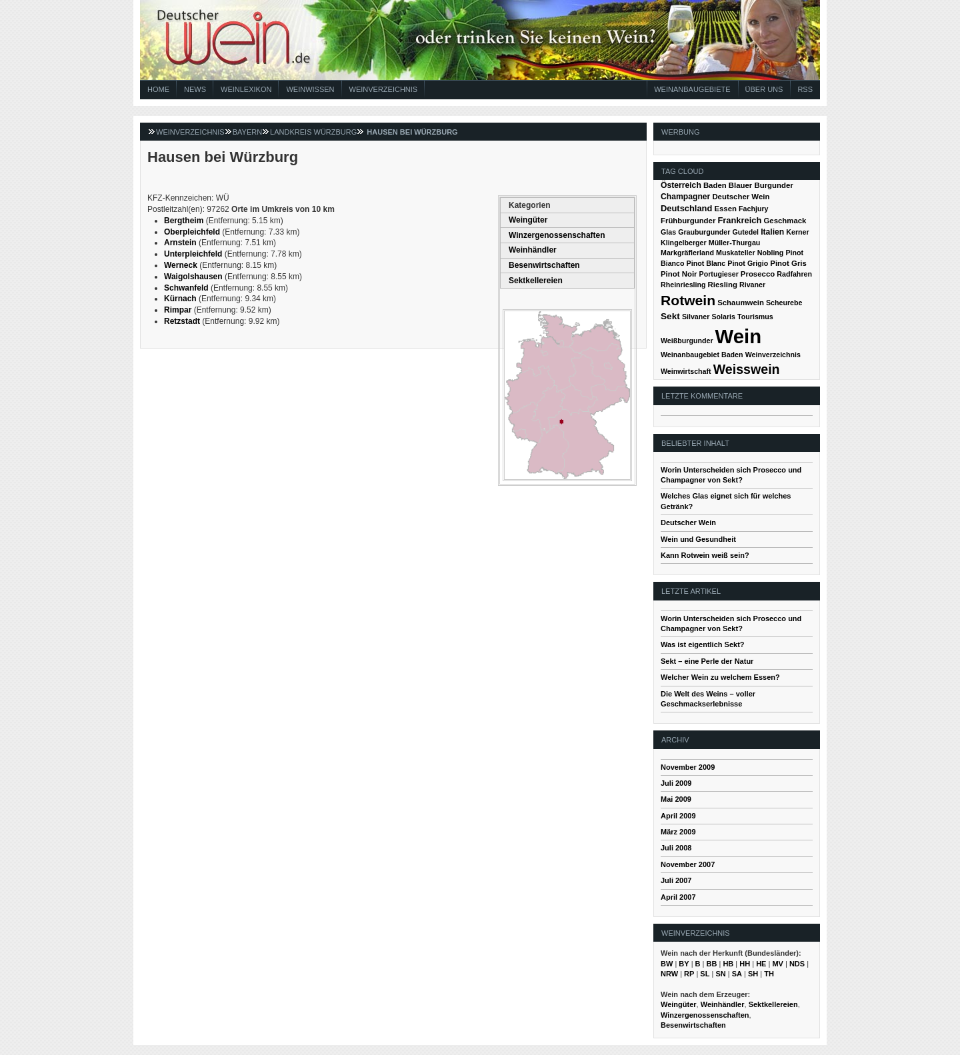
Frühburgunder (688, 221)
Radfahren (794, 274)
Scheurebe (784, 303)
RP (689, 974)
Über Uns (764, 89)
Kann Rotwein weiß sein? (705, 555)
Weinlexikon (246, 89)
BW (667, 964)
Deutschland (686, 208)
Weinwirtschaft (686, 371)
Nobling (770, 253)
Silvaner (695, 317)
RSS (805, 89)
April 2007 (678, 897)
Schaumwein (740, 303)
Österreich (681, 185)
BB (712, 964)
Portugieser (719, 274)
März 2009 (678, 832)
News (195, 89)
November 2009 (688, 767)
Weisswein (746, 369)
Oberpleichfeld (192, 232)
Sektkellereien (536, 280)
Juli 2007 (676, 880)
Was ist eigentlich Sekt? (703, 644)
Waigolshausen (193, 276)
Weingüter (528, 220)
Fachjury (753, 209)
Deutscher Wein (740, 197)
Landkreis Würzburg (313, 132)
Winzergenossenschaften (557, 235)
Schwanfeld (186, 288)
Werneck (180, 265)
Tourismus (755, 317)
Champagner (685, 196)
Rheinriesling (683, 285)
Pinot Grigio (747, 263)
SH (753, 974)
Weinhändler (533, 250)
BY (684, 964)
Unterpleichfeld (193, 254)
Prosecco (758, 274)
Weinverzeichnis (383, 89)
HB (728, 964)
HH (744, 964)
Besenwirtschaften (544, 265)
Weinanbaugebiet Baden (702, 355)
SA (737, 974)
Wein (738, 336)
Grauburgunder (704, 232)
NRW (669, 974)
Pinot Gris (788, 263)
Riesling (722, 285)
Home (158, 89)
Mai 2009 (676, 799)
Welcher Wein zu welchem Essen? (720, 677)
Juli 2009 (676, 783)
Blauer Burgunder (761, 185)
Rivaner (752, 285)
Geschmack (784, 221)
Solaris (723, 317)
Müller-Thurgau (735, 243)
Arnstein (180, 242)
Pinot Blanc (706, 263)
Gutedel (745, 232)
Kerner (797, 232)
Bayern (247, 132)
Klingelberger (684, 243)
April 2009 (678, 816)
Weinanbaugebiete (692, 89)
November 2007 (688, 864)
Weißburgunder (687, 341)
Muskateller (735, 253)
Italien (772, 232)
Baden (715, 185)
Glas (668, 232)
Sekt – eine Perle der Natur (707, 661)
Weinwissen (310, 89)
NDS (797, 964)
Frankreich (739, 220)
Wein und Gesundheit (698, 539)
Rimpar (177, 310)
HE (761, 964)
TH (769, 974)
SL (704, 974)
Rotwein (688, 300)
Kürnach (180, 298)
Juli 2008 (676, 848)
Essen (725, 209)
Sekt (670, 316)
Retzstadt (182, 321)
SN (720, 974)
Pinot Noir (679, 274)
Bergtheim (183, 220)
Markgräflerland (687, 253)
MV (777, 964)
